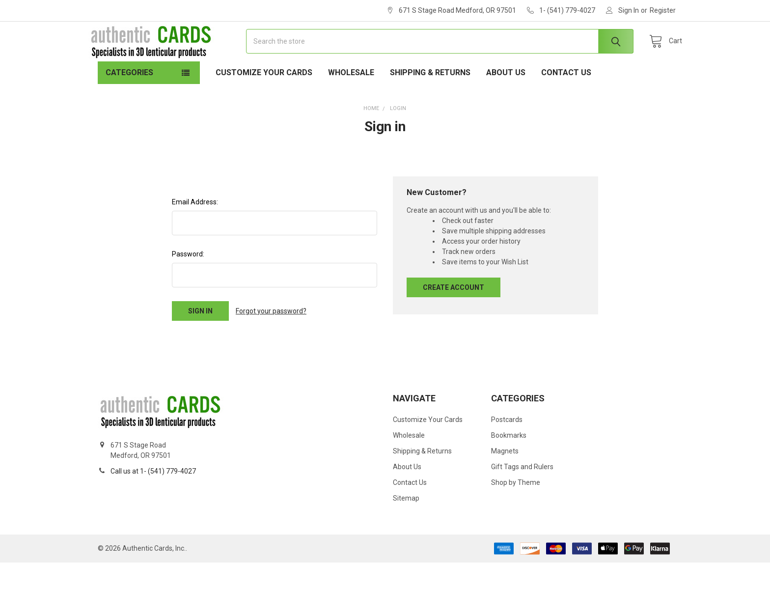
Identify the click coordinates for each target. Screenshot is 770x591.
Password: (188, 282)
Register (663, 10)
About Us (505, 101)
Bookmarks (508, 464)
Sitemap (406, 527)
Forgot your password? (271, 339)
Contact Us (566, 101)
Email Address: (195, 230)
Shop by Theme (515, 511)
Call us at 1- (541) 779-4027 (153, 500)
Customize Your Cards (264, 101)
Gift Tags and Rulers (522, 495)
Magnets (505, 479)
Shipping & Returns (430, 101)
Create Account (453, 316)
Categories (129, 101)
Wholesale (351, 101)
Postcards (506, 448)
